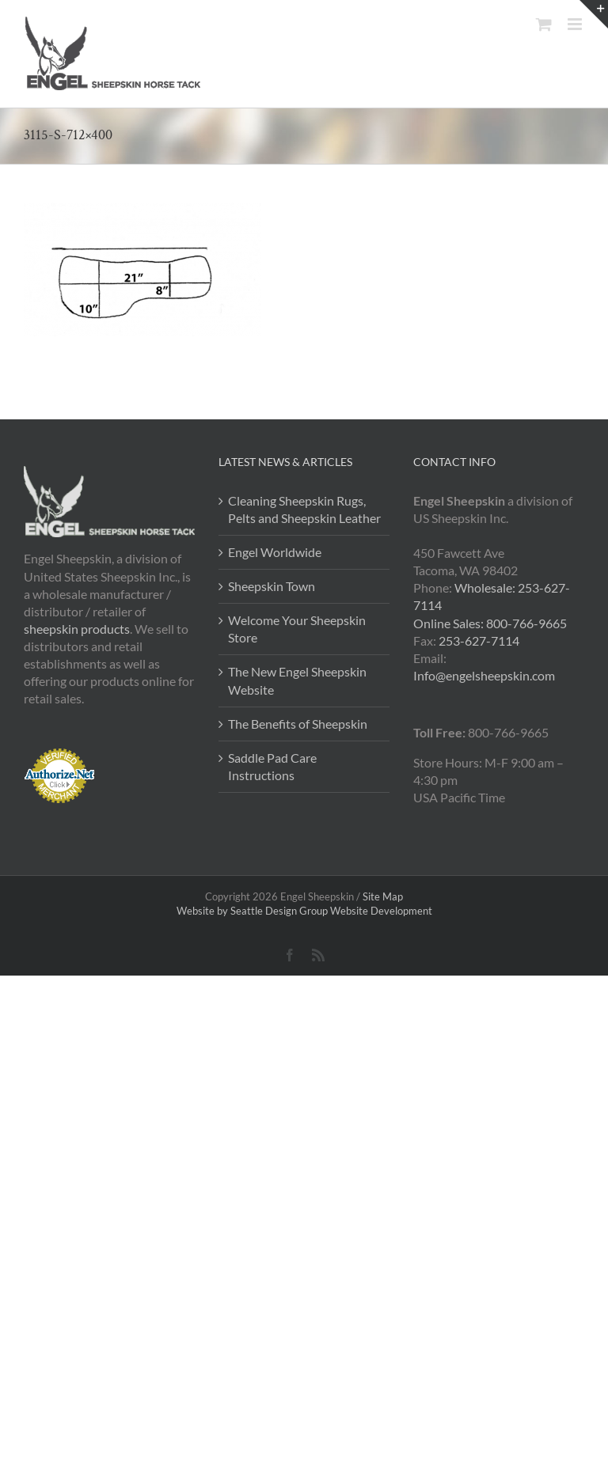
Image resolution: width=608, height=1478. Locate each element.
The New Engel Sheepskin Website (297, 680)
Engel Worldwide (274, 551)
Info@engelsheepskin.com (484, 675)
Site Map (383, 896)
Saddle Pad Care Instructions (272, 766)
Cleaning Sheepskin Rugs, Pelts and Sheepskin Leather (304, 509)
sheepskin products (77, 628)
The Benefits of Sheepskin (297, 723)
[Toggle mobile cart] (544, 24)
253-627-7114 (479, 640)
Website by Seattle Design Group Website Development (304, 910)
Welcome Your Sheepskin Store (297, 628)
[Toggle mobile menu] (576, 24)
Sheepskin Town (271, 585)
